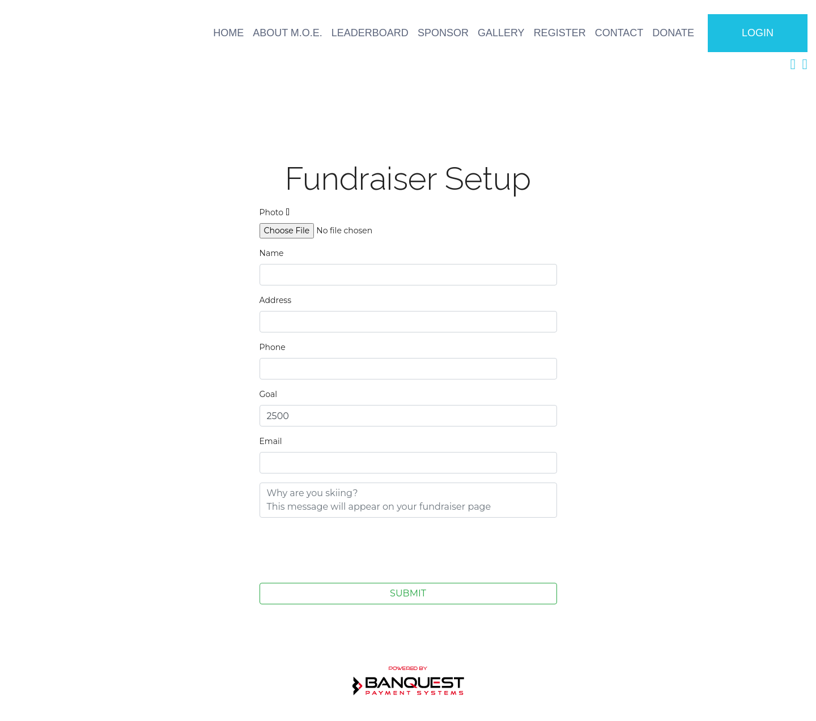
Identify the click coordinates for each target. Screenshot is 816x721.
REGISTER (560, 33)
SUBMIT (408, 593)
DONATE (673, 33)
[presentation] (346, 549)
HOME (228, 33)
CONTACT (619, 33)
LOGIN (758, 33)
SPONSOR (443, 33)
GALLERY (501, 33)
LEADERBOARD (370, 33)
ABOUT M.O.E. (287, 33)
